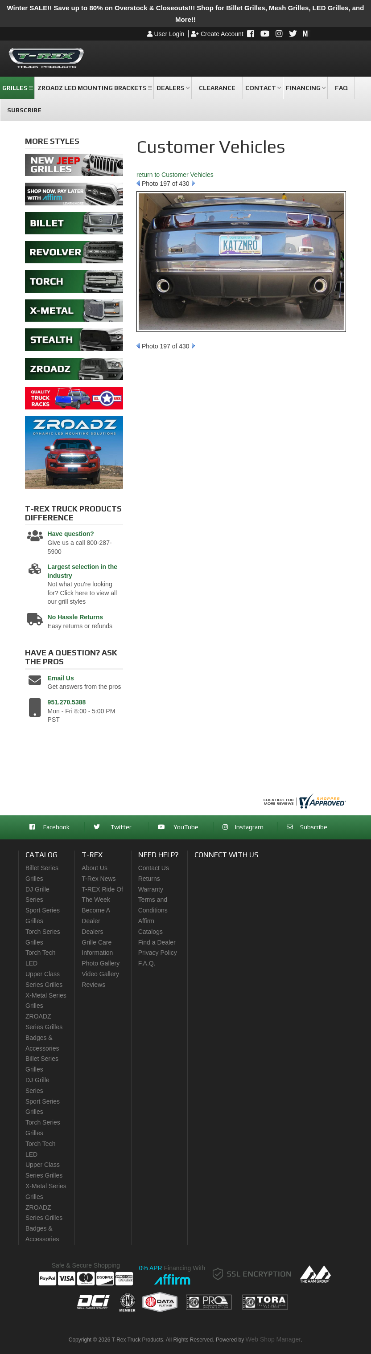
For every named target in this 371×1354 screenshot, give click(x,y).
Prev (138, 183)
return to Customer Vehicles (175, 174)
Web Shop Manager (273, 1339)
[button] (17, 88)
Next (193, 183)
